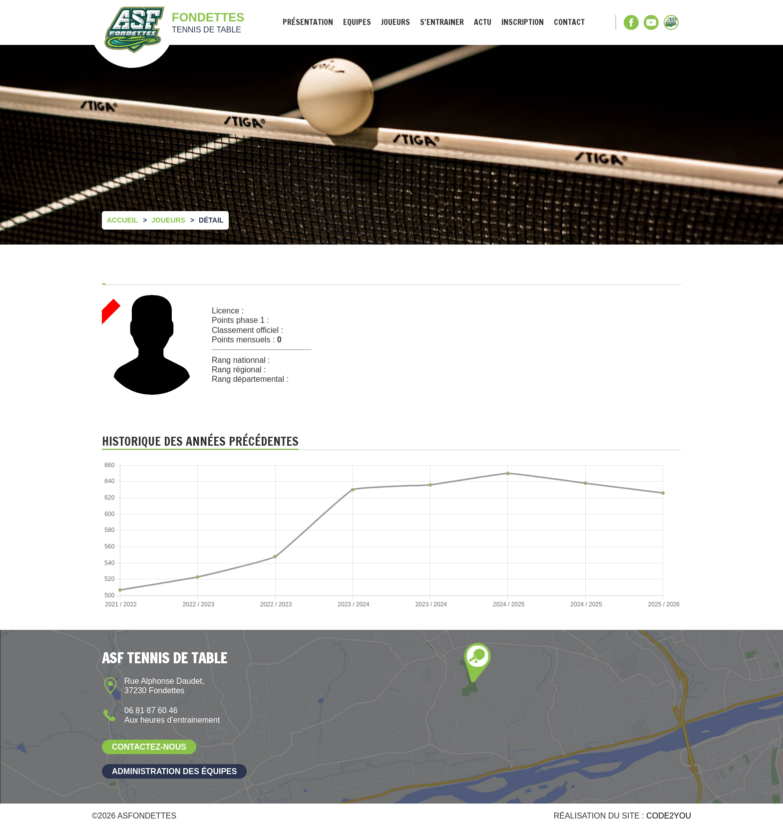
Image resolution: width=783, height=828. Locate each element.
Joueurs (395, 22)
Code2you (668, 816)
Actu (482, 22)
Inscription (522, 22)
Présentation (308, 22)
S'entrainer (442, 22)
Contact (569, 22)
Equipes (357, 22)
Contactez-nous (149, 747)
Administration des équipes (174, 771)
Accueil (122, 220)
